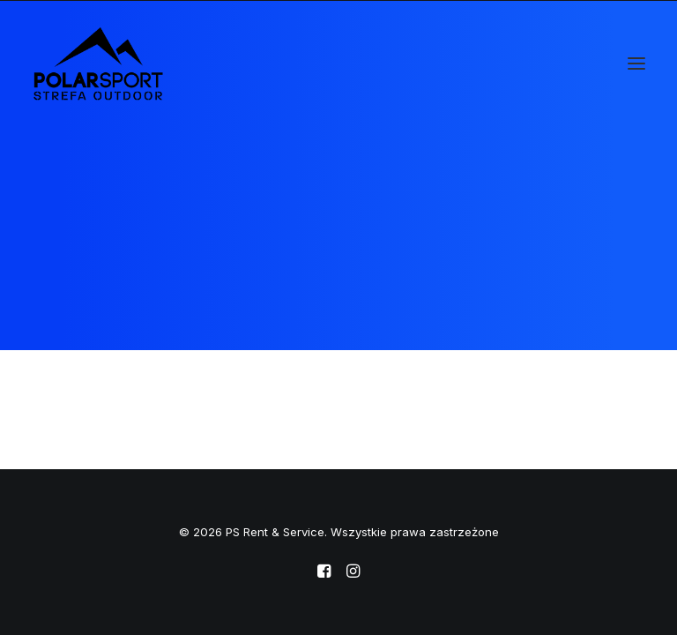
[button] (636, 63)
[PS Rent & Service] (98, 63)
